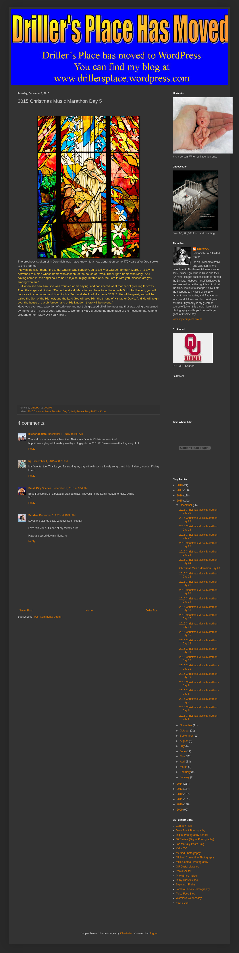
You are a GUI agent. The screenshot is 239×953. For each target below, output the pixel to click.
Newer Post (26, 610)
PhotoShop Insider (187, 875)
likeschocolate (37, 434)
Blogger (153, 933)
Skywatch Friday (185, 884)
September (187, 735)
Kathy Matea (77, 411)
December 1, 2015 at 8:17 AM (65, 434)
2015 (180, 500)
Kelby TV (181, 848)
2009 (180, 809)
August (184, 741)
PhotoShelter (183, 871)
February (185, 772)
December (186, 505)
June (183, 751)
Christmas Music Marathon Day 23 (199, 568)
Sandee (33, 515)
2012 (180, 794)
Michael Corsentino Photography (195, 857)
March (184, 766)
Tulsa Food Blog (185, 893)
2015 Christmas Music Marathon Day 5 (48, 411)
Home (89, 610)
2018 (180, 485)
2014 (180, 783)
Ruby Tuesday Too (187, 880)
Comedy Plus (184, 825)
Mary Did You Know (95, 411)
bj (29, 461)
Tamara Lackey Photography (193, 889)
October (185, 730)
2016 (180, 495)
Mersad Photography (188, 853)
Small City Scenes (39, 488)
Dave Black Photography (190, 830)
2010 (180, 804)
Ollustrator (126, 933)
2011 (180, 799)
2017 (180, 490)
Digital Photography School (192, 834)
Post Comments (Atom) (48, 616)
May (183, 756)
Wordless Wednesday (189, 898)
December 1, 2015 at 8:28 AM (50, 461)
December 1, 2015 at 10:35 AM (57, 515)
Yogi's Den (182, 902)
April (183, 761)
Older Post (152, 610)
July (182, 746)
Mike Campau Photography (192, 862)
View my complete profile (187, 319)
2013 (180, 788)
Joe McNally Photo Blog (190, 844)
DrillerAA (203, 248)
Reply (31, 448)
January (185, 777)
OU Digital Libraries (187, 866)
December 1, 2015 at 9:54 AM (69, 488)
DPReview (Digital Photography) (195, 839)
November (186, 725)
